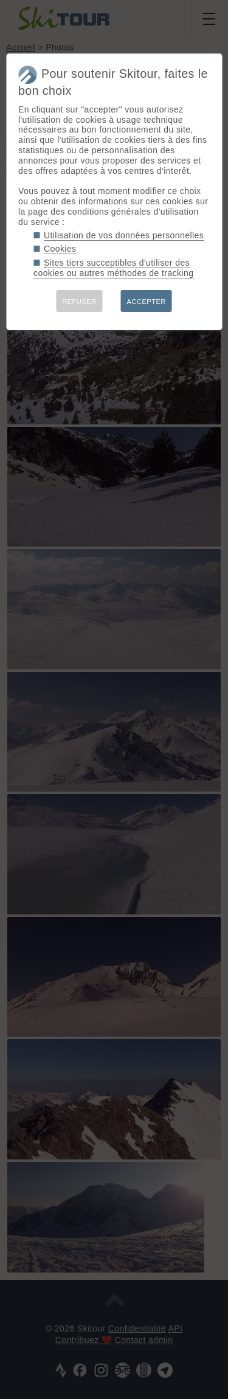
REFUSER (79, 301)
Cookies (60, 249)
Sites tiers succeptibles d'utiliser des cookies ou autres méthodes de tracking (113, 268)
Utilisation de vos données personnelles (124, 235)
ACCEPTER (146, 301)
